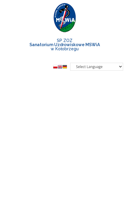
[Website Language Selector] (96, 67)
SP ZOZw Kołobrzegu (64, 44)
